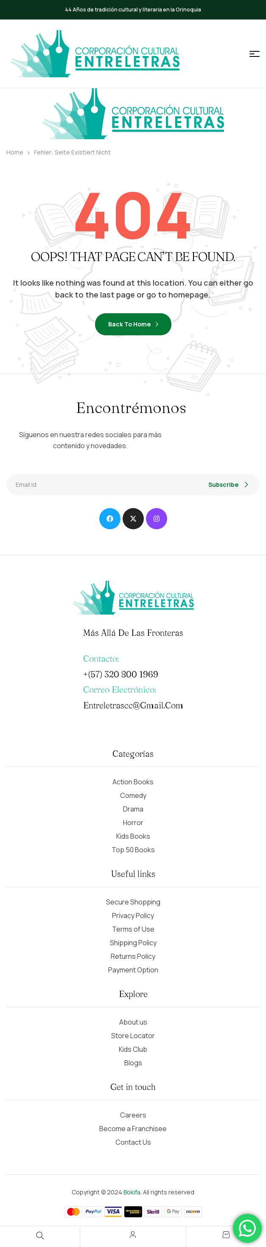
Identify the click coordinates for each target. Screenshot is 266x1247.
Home (14, 152)
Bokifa (131, 1192)
